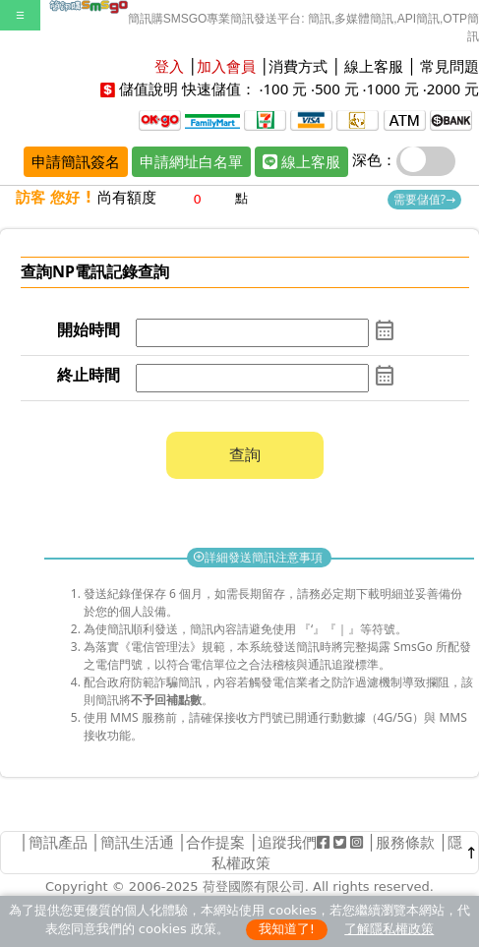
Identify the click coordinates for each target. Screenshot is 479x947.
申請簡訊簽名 (75, 161)
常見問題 (449, 66)
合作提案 (215, 842)
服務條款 (405, 842)
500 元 (337, 88)
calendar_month (384, 330)
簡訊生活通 (137, 842)
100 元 (285, 88)
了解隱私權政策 (389, 928)
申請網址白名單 (191, 161)
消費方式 (298, 66)
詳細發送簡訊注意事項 (259, 557)
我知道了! (287, 928)
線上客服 (373, 66)
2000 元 (453, 88)
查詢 (245, 454)
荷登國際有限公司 (254, 886)
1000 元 (393, 88)
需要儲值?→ (424, 199)
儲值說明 (148, 88)
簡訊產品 (58, 842)
